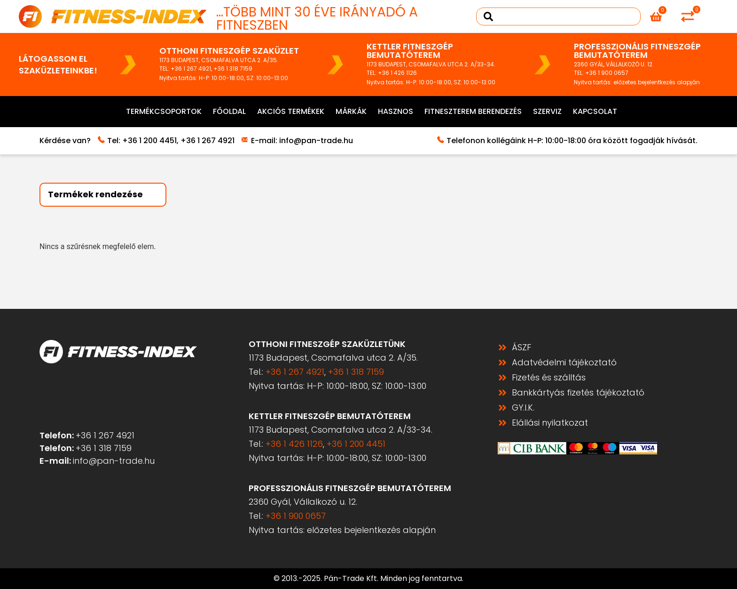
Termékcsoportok (164, 111)
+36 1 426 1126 (397, 73)
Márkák (351, 111)
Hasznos (395, 111)
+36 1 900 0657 (606, 73)
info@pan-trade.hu (316, 140)
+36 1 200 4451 (149, 140)
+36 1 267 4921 (191, 69)
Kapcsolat (595, 111)
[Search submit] (488, 16)
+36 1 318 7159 (232, 69)
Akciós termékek (290, 111)
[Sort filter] (102, 195)
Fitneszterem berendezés (473, 111)
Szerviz (547, 111)
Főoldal (229, 111)
